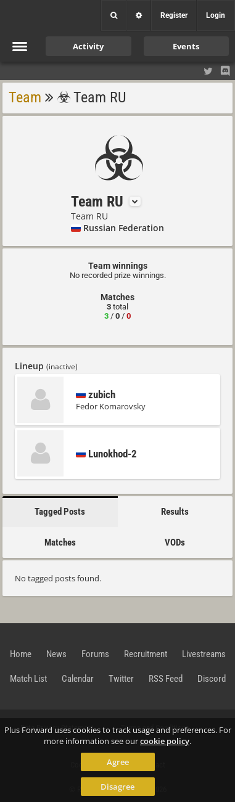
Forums (95, 654)
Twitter (121, 678)
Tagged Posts (60, 511)
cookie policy (164, 741)
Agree (118, 761)
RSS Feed (166, 678)
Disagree (117, 786)
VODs (175, 542)
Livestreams (204, 654)
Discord (211, 678)
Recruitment (145, 654)
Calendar (78, 678)
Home (20, 654)
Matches (60, 542)
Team (25, 97)
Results (175, 511)
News (56, 654)
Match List (28, 678)
